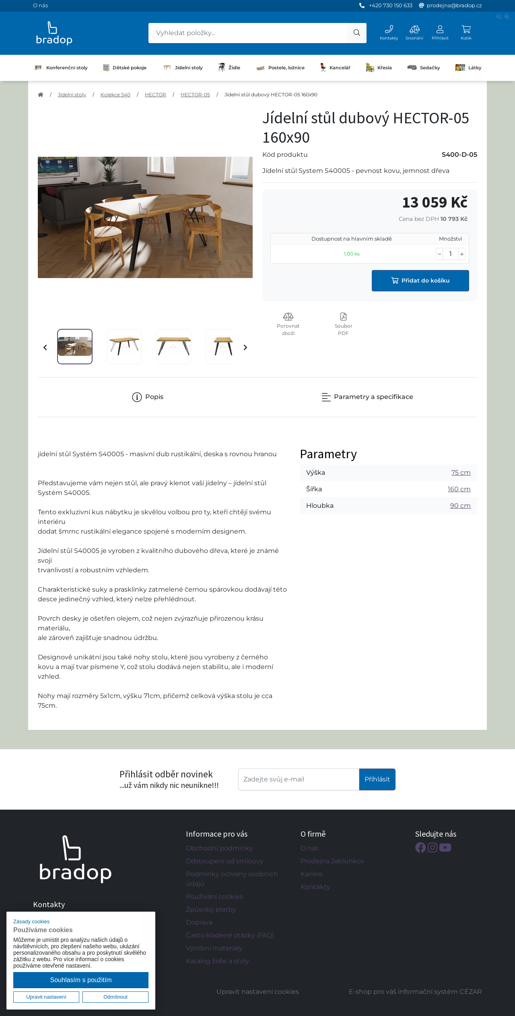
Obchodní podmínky (219, 848)
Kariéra (311, 874)
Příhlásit (377, 779)
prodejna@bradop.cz (454, 5)
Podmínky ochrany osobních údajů (232, 878)
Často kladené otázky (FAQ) (230, 935)
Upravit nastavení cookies (257, 991)
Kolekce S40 (115, 94)
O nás (40, 5)
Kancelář (335, 68)
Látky (468, 67)
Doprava (199, 922)
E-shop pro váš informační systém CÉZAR (415, 991)
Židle (229, 68)
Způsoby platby (211, 909)
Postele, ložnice (280, 67)
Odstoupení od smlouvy (225, 861)
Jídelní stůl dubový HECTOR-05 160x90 (271, 94)
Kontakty (315, 887)
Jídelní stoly (182, 68)
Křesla (379, 68)
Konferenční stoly (60, 68)
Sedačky (423, 67)
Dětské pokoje (124, 68)
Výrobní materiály (214, 948)
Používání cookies (214, 896)
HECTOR (155, 94)
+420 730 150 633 (390, 5)
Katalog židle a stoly (217, 961)
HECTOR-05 (195, 94)
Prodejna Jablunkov (333, 861)
